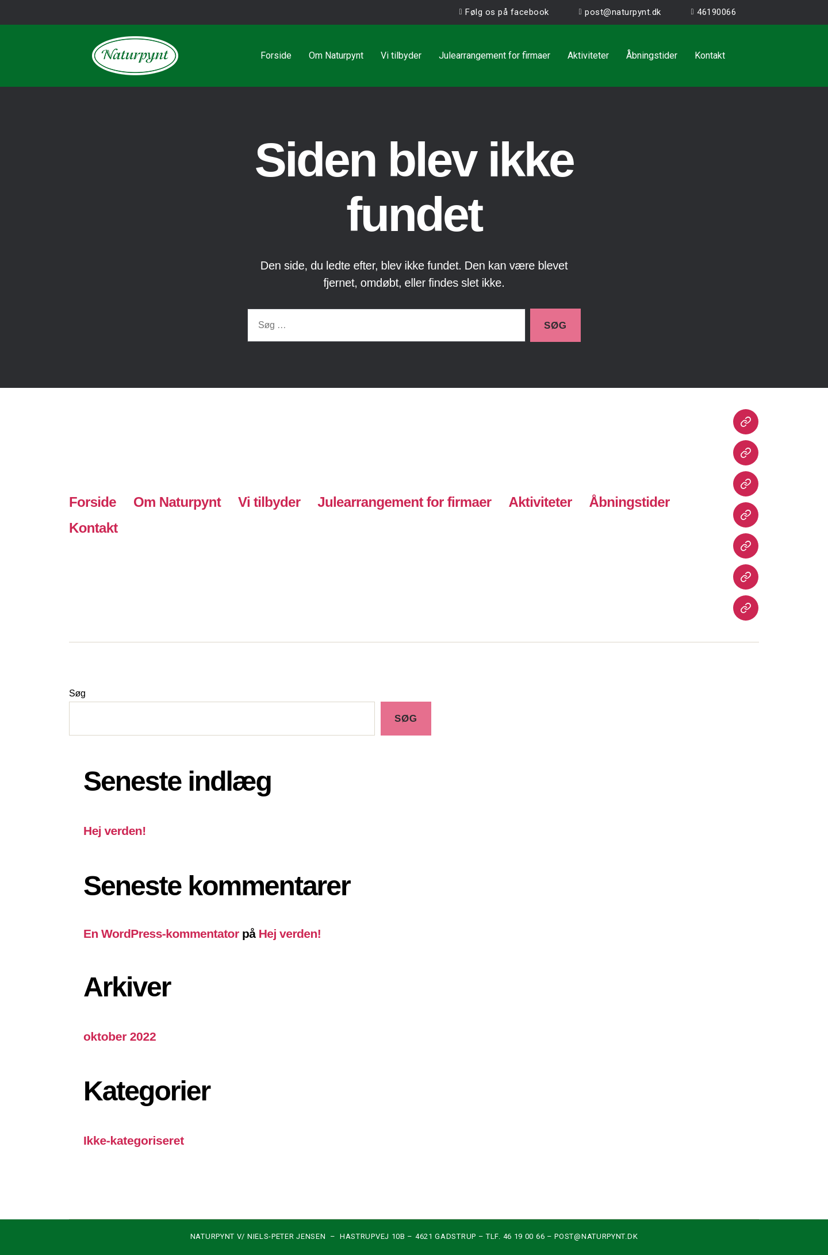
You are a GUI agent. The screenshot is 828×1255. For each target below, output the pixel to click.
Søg (77, 693)
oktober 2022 (119, 1036)
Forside (276, 55)
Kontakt (710, 55)
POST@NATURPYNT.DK (596, 1236)
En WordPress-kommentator (161, 933)
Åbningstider (651, 55)
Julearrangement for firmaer (494, 55)
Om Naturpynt (336, 55)
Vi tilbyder (401, 55)
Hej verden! (114, 830)
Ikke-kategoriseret (133, 1140)
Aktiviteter (588, 55)
